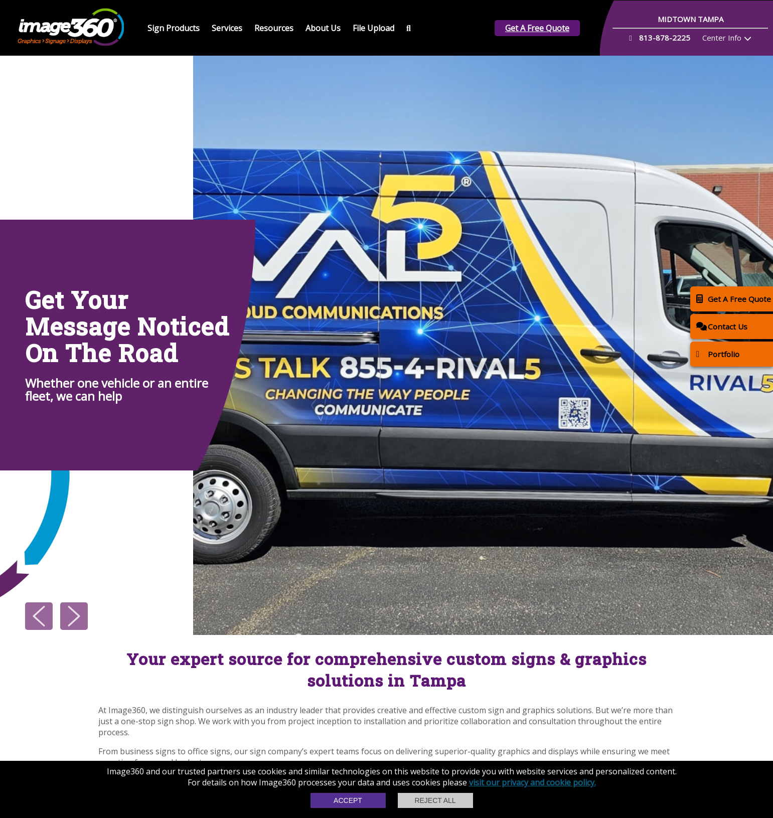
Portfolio (717, 354)
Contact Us (721, 326)
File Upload (373, 28)
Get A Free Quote (537, 28)
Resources (273, 28)
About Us (323, 28)
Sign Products (173, 28)
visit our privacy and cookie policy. (532, 782)
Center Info (721, 38)
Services (227, 28)
